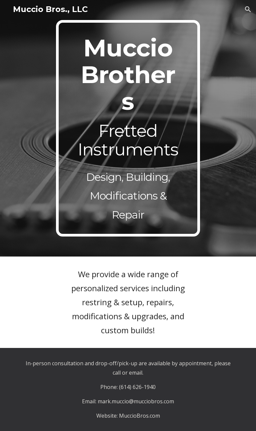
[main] (128, 128)
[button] (248, 9)
